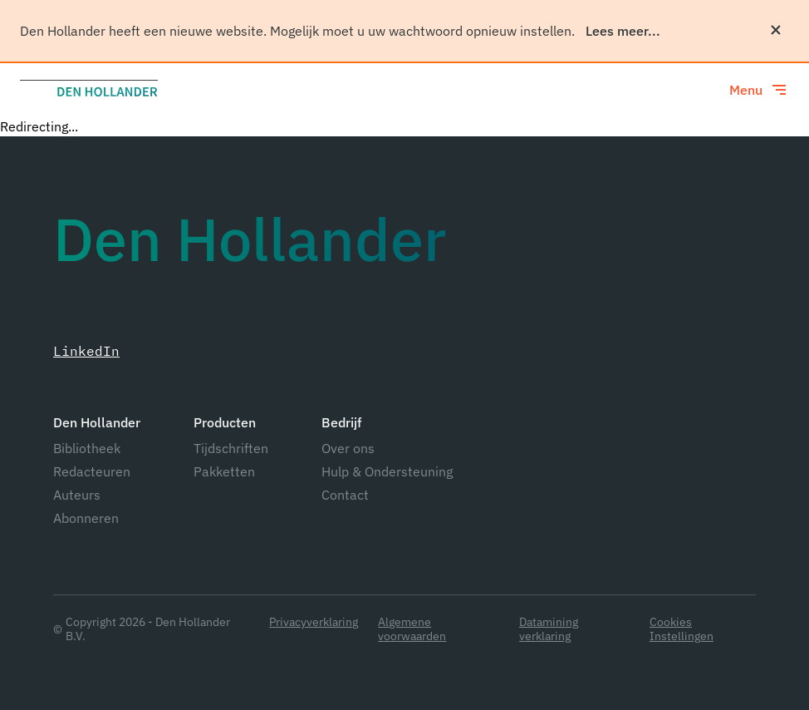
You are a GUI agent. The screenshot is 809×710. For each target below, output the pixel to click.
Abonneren (86, 518)
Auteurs (77, 494)
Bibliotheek (86, 448)
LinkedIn (86, 351)
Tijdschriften (231, 448)
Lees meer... (623, 30)
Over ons (348, 448)
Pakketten (224, 471)
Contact (345, 494)
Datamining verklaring (548, 629)
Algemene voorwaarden (412, 629)
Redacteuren (91, 471)
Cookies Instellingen (681, 629)
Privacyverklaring (313, 622)
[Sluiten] (775, 30)
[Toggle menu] (759, 90)
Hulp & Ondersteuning (387, 471)
